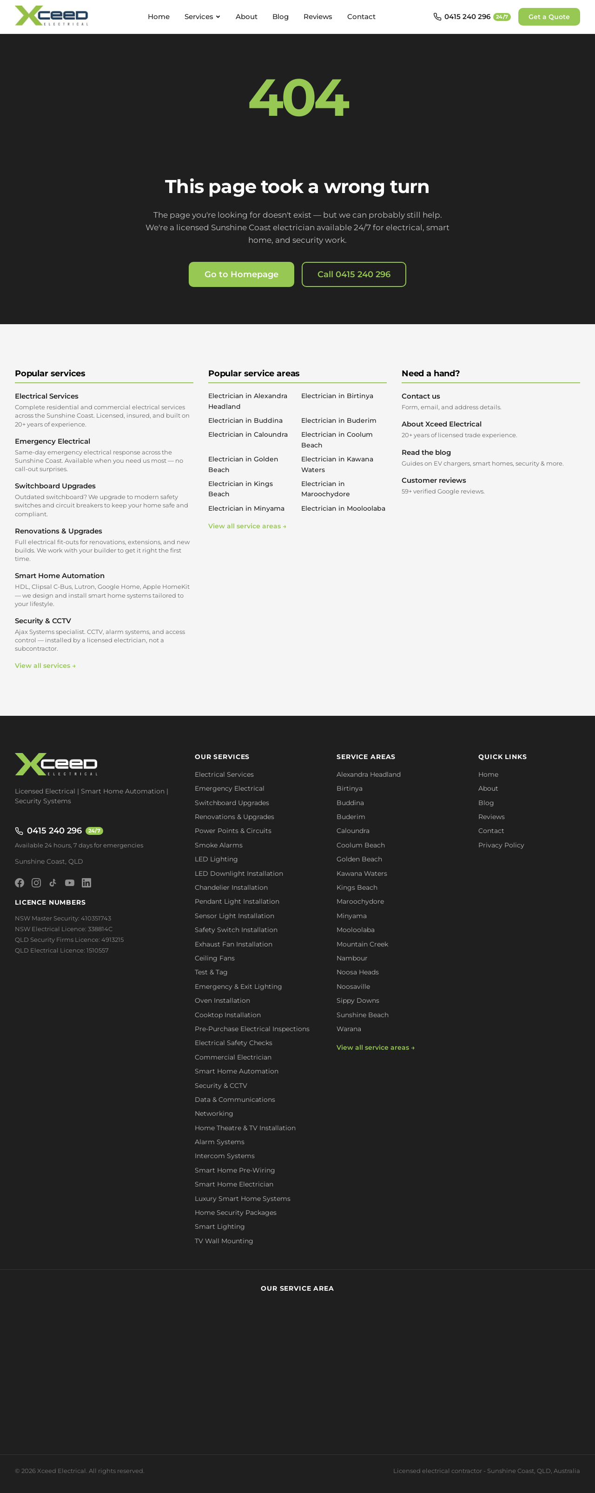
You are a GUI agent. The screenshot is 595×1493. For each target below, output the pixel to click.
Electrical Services (104, 410)
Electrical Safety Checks (233, 1043)
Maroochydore (360, 901)
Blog (280, 16)
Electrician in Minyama (246, 508)
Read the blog (491, 457)
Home (159, 16)
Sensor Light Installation (234, 916)
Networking (214, 1113)
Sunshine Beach (363, 1015)
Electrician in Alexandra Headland (247, 401)
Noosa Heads (358, 972)
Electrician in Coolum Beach (337, 439)
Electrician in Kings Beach (240, 489)
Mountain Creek (362, 944)
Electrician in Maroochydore (325, 489)
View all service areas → (247, 526)
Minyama (352, 916)
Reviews (318, 16)
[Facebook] (19, 882)
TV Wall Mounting (224, 1241)
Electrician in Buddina (245, 420)
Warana (349, 1029)
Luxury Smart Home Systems (243, 1198)
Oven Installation (222, 1000)
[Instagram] (36, 882)
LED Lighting (216, 859)
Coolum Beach (361, 845)
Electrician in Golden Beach (243, 464)
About (247, 16)
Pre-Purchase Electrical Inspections (252, 1029)
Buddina (350, 803)
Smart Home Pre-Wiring (235, 1170)
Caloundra (353, 830)
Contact (361, 16)
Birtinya (350, 788)
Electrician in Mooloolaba (343, 508)
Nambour (352, 958)
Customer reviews (491, 485)
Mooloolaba (356, 930)
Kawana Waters (362, 873)
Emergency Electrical (104, 455)
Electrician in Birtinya (337, 396)
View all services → (45, 665)
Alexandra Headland (369, 774)
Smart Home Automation (104, 589)
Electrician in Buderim (339, 420)
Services (203, 16)
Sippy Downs (358, 1000)
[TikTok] (53, 882)
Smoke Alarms (219, 845)
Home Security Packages (236, 1212)
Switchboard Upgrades (104, 499)
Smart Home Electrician (234, 1184)
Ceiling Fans (215, 958)
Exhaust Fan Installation (233, 944)
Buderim (351, 817)
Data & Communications (235, 1099)
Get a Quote (549, 17)
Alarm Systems (220, 1142)
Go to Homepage (241, 274)
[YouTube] (69, 882)
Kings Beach (357, 887)
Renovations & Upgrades (104, 545)
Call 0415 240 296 (353, 274)
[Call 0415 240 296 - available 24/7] (472, 16)
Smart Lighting (220, 1226)
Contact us (491, 401)
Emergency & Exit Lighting (238, 986)
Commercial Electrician (233, 1057)
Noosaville (353, 986)
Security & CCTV (104, 634)
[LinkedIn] (86, 882)
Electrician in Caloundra (248, 434)
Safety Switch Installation (236, 930)
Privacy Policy (501, 845)
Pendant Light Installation (237, 901)
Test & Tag (211, 972)
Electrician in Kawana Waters (337, 464)
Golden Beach (359, 859)
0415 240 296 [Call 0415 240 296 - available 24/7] (59, 831)
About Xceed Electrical (491, 429)
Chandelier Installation (231, 887)
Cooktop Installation (228, 1015)
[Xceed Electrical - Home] (53, 17)
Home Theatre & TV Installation (245, 1128)
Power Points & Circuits (233, 830)
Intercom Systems (225, 1156)
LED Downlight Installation (239, 873)
